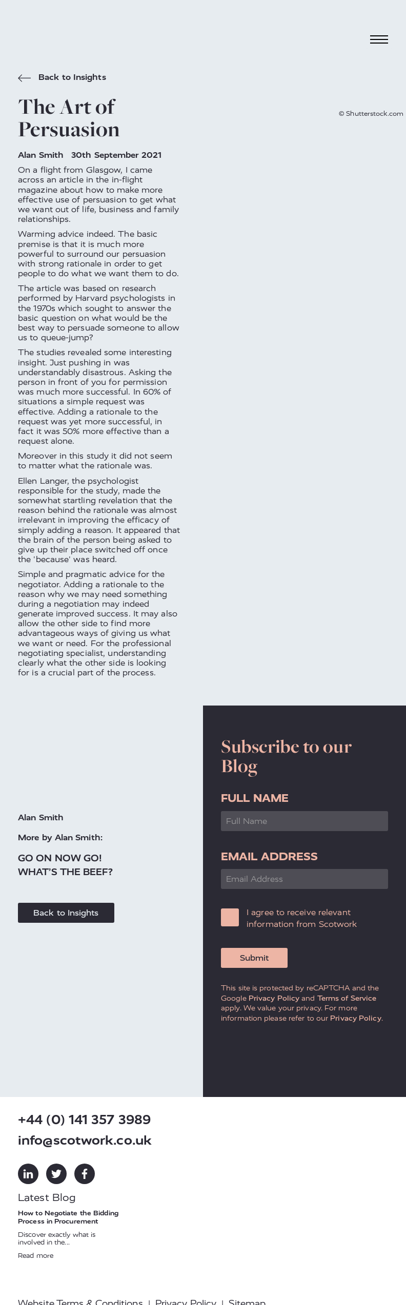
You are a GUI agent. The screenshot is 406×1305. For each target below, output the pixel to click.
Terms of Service (347, 998)
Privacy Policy (274, 998)
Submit (254, 958)
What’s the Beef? (65, 871)
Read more (35, 1255)
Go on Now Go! (60, 858)
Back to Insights (62, 78)
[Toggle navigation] (379, 39)
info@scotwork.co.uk (85, 1140)
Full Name (255, 798)
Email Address (269, 856)
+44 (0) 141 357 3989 (84, 1119)
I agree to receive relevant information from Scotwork (302, 917)
